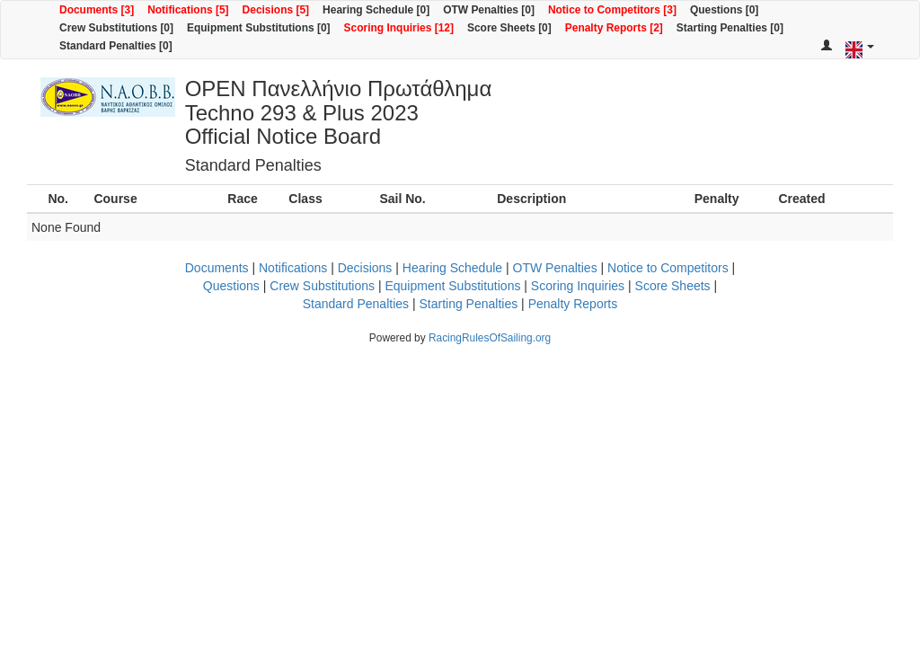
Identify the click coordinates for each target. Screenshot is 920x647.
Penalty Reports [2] (614, 28)
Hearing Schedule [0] (376, 10)
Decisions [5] (276, 10)
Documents (217, 268)
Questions (231, 286)
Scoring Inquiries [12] (399, 28)
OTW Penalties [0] (489, 10)
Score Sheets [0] (509, 28)
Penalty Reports (573, 304)
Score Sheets (673, 286)
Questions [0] (724, 10)
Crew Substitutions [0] (116, 28)
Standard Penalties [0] (115, 46)
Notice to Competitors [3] (612, 10)
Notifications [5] (187, 10)
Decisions (365, 268)
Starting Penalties (468, 304)
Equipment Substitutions (452, 286)
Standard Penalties (356, 304)
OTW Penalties (555, 268)
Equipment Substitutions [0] (259, 28)
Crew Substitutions (322, 286)
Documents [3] (96, 10)
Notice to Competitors (668, 268)
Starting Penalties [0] (730, 28)
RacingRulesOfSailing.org (490, 338)
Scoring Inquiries (577, 286)
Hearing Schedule (452, 268)
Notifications (293, 268)
